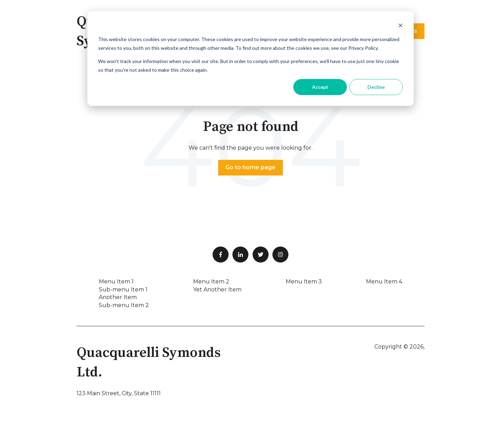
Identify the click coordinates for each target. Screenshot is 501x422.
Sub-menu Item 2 (124, 305)
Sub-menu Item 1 (123, 289)
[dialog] (250, 58)
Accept (320, 87)
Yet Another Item (217, 289)
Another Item (118, 297)
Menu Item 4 (384, 281)
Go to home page (250, 167)
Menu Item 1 (116, 281)
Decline (376, 87)
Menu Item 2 (211, 281)
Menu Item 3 (304, 281)
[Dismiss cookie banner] (400, 26)
